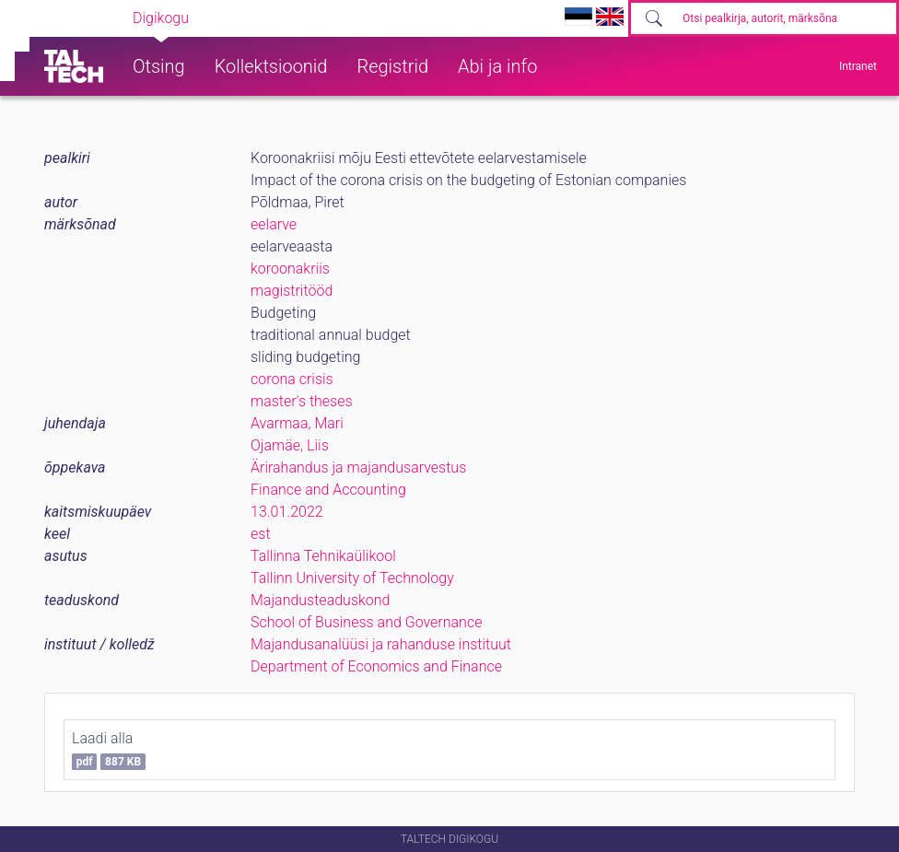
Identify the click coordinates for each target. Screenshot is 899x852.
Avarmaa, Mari (297, 423)
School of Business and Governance (366, 622)
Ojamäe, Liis (290, 445)
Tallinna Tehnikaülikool (323, 556)
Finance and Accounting (328, 489)
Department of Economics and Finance (376, 666)
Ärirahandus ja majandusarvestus (358, 467)
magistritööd (292, 290)
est (261, 534)
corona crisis (292, 379)
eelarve (274, 224)
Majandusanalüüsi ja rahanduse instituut (381, 644)
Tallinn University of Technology (352, 578)
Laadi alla (109, 749)
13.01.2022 (287, 511)
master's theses (302, 401)
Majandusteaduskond (320, 600)
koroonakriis (290, 268)
